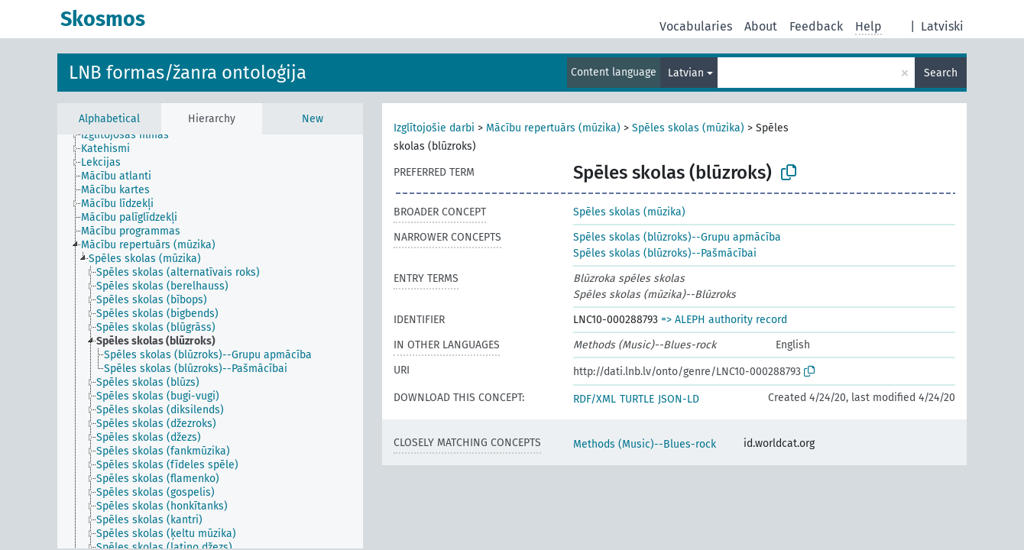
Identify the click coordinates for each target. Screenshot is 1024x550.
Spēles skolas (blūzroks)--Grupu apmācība (677, 237)
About (760, 26)
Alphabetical (109, 118)
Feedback (816, 26)
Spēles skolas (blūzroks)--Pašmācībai (665, 253)
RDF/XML (594, 399)
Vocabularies (695, 26)
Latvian (686, 72)
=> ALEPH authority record (724, 319)
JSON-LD (678, 399)
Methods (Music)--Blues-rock (644, 444)
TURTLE (637, 399)
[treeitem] (131, 135)
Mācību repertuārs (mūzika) (553, 127)
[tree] (210, 341)
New (312, 118)
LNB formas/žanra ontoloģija (187, 72)
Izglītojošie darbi (434, 127)
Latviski (942, 26)
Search (941, 72)
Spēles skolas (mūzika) (688, 127)
